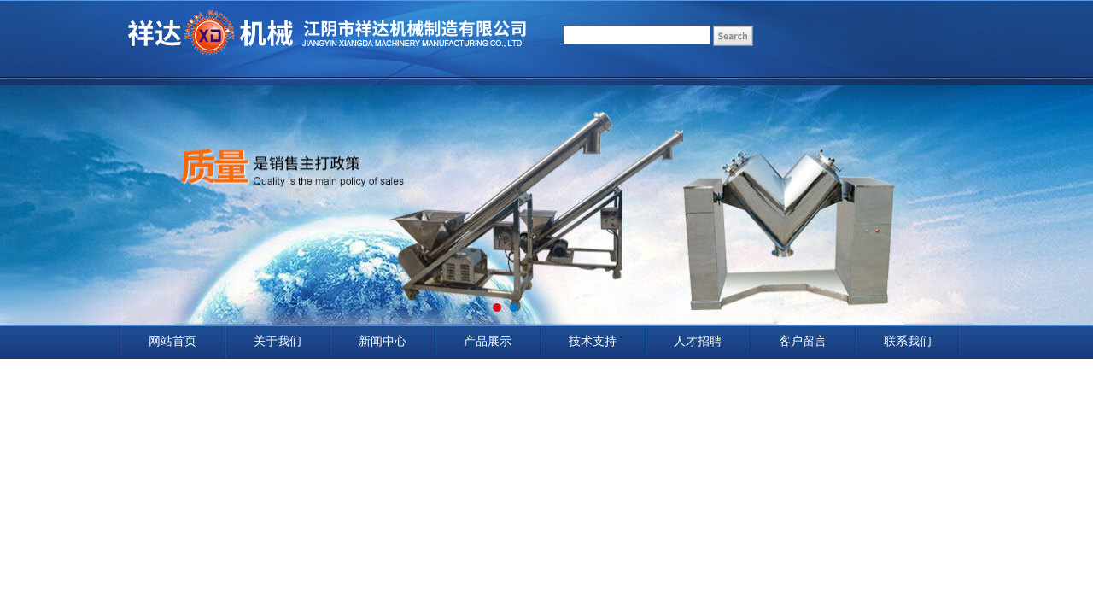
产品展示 (487, 341)
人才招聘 (698, 341)
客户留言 (803, 341)
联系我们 (908, 341)
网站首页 (172, 341)
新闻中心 (382, 341)
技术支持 (593, 341)
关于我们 (277, 341)
